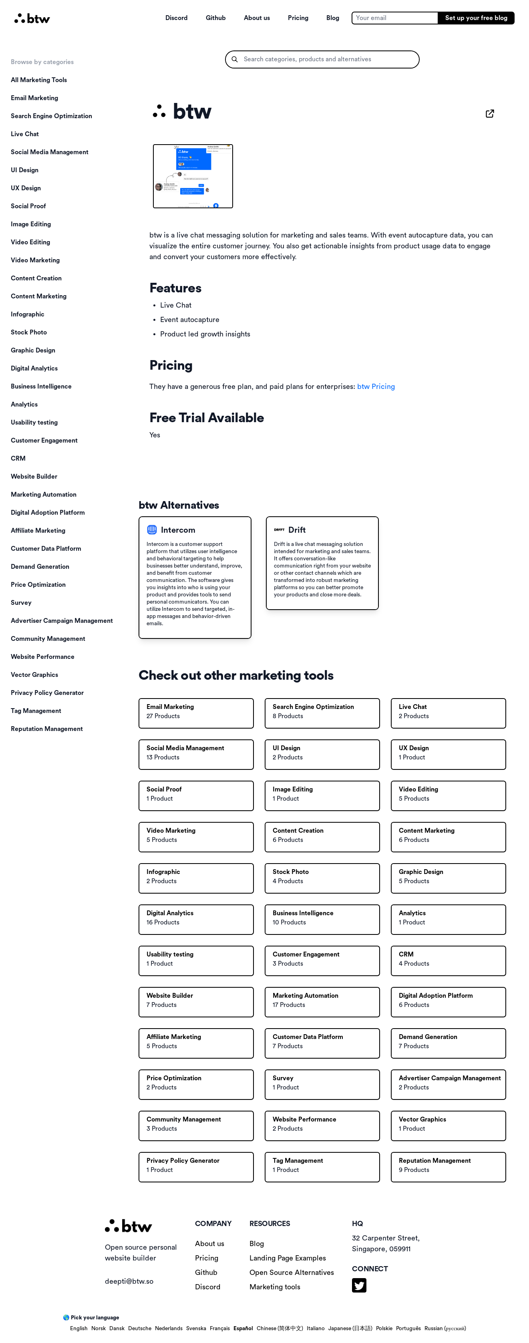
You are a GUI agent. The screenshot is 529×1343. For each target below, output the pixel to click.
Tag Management (36, 711)
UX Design (26, 188)
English (79, 1328)
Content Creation (36, 278)
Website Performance (42, 657)
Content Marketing (38, 296)
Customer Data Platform (46, 549)
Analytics (24, 404)
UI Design (24, 170)
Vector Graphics (34, 675)
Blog (332, 18)
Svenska (196, 1328)
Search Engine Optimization (51, 116)
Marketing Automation (43, 494)
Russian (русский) (445, 1328)
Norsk (98, 1328)
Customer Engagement (44, 440)
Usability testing (34, 422)
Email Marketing (34, 98)
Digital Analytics (34, 368)
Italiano (316, 1328)
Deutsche (139, 1328)
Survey (21, 603)
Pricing (298, 18)
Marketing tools (274, 1287)
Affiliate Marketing (38, 531)
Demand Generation (40, 567)
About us (257, 18)
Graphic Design (33, 350)
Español (243, 1328)
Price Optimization (38, 585)
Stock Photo (29, 332)
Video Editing (30, 242)
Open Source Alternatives (291, 1272)
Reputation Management (47, 729)
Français (220, 1328)
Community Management (48, 639)
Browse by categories (42, 62)
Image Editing (31, 224)
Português (408, 1328)
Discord (176, 18)
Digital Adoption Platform (48, 512)
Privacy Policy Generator (47, 693)
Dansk (117, 1328)
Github (216, 18)
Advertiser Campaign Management (62, 621)
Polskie (384, 1328)
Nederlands (169, 1328)
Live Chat (25, 134)
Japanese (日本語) (350, 1328)
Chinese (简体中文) (280, 1328)
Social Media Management (50, 152)
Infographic (27, 314)
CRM (18, 458)
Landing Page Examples (287, 1258)
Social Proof (28, 206)
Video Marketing (35, 260)
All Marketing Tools (39, 80)
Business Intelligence (41, 386)
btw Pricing (376, 386)
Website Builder (34, 476)
